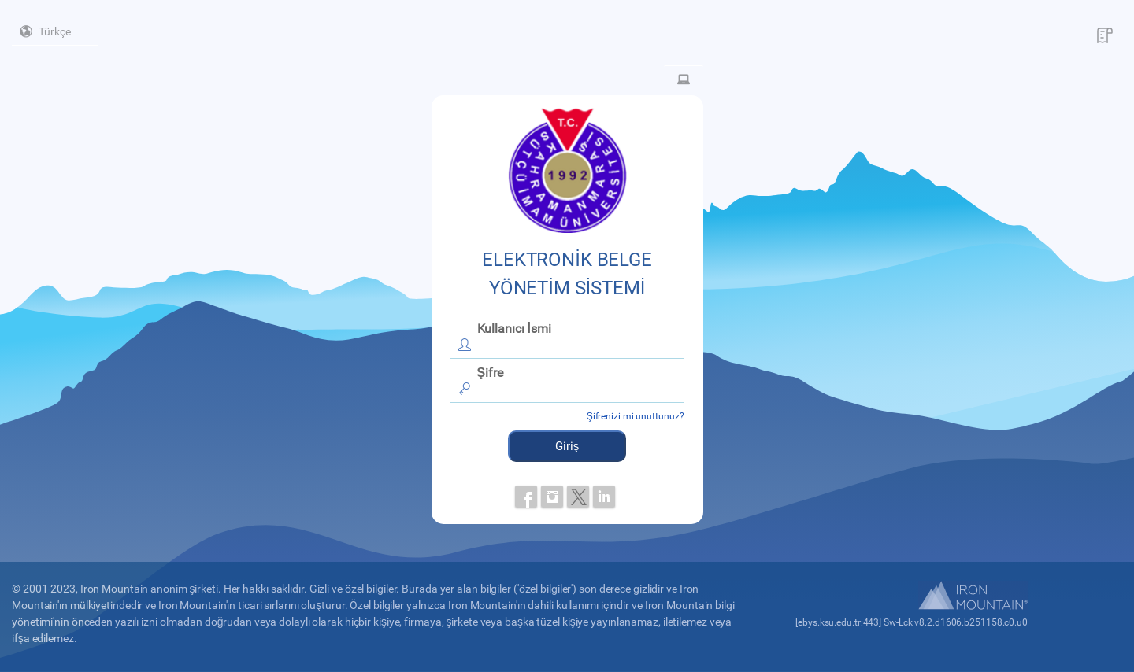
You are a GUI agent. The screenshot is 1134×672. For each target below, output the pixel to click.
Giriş (567, 446)
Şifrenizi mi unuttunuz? (635, 416)
